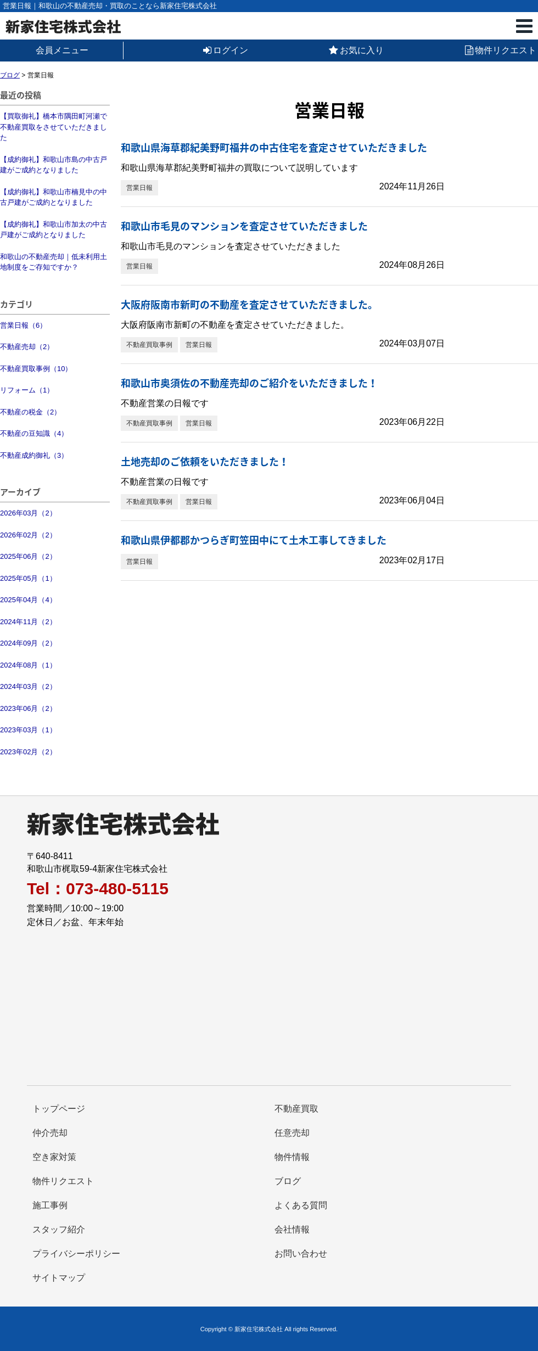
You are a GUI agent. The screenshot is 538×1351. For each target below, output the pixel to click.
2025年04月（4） (28, 600)
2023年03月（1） (28, 730)
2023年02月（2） (28, 752)
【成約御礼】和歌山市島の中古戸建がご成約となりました (53, 165)
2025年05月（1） (28, 578)
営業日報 (139, 188)
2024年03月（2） (28, 686)
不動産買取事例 (149, 345)
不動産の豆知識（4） (34, 433)
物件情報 (292, 1157)
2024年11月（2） (28, 622)
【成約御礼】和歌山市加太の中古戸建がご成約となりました (53, 229)
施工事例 (50, 1205)
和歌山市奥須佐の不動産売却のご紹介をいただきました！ (249, 382)
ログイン (225, 50)
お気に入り (356, 50)
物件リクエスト (500, 50)
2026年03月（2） (28, 513)
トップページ (58, 1108)
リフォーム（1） (27, 390)
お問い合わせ (300, 1253)
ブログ (287, 1181)
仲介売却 (50, 1132)
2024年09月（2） (28, 643)
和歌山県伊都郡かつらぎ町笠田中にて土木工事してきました (253, 539)
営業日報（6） (23, 325)
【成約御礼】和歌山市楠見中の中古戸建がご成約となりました (53, 197)
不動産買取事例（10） (36, 369)
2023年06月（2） (28, 708)
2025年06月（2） (28, 556)
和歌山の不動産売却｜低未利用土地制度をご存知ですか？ (53, 262)
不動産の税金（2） (30, 412)
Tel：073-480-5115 (98, 889)
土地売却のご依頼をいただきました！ (205, 461)
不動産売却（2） (27, 347)
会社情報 (292, 1229)
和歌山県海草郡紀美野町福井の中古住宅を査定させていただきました (274, 147)
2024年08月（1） (28, 665)
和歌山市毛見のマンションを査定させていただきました (244, 225)
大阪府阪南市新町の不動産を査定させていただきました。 (249, 304)
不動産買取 (296, 1108)
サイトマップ (58, 1277)
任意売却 (292, 1132)
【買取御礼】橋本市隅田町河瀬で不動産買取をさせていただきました (53, 127)
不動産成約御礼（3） (34, 455)
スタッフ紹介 (58, 1229)
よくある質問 (300, 1205)
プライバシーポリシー (76, 1253)
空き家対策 (54, 1157)
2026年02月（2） (28, 535)
